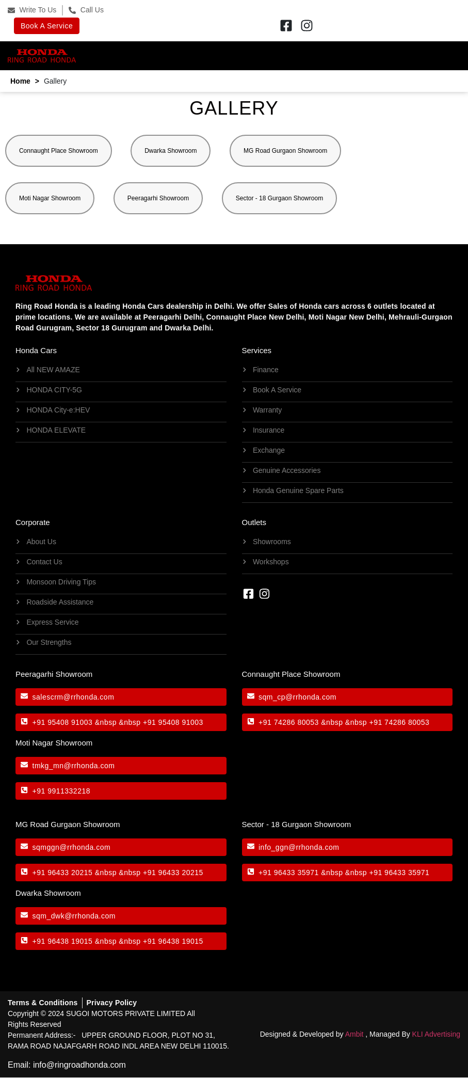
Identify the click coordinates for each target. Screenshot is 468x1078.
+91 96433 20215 (63, 872)
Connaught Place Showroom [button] (58, 150)
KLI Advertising (436, 1034)
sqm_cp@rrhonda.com (297, 697)
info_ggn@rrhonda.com (299, 847)
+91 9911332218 (62, 791)
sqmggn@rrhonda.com (72, 847)
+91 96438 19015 (63, 941)
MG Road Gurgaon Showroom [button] (286, 150)
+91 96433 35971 (289, 872)
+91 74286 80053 (289, 722)
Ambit (354, 1034)
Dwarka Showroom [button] (171, 150)
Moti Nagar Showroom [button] (49, 198)
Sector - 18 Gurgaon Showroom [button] (280, 198)
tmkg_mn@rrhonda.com (74, 766)
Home (20, 81)
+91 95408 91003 (63, 722)
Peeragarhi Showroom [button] (158, 198)
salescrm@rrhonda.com (74, 697)
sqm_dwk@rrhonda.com (74, 916)
